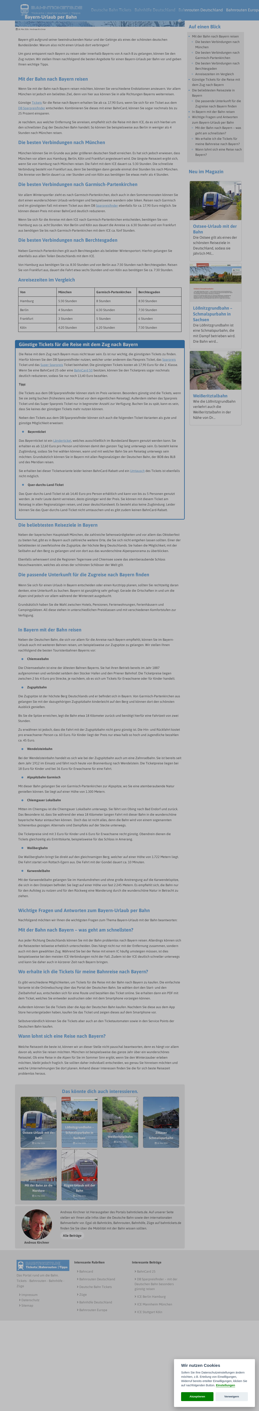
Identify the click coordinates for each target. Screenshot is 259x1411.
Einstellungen (225, 1385)
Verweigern (231, 1396)
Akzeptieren (197, 1396)
